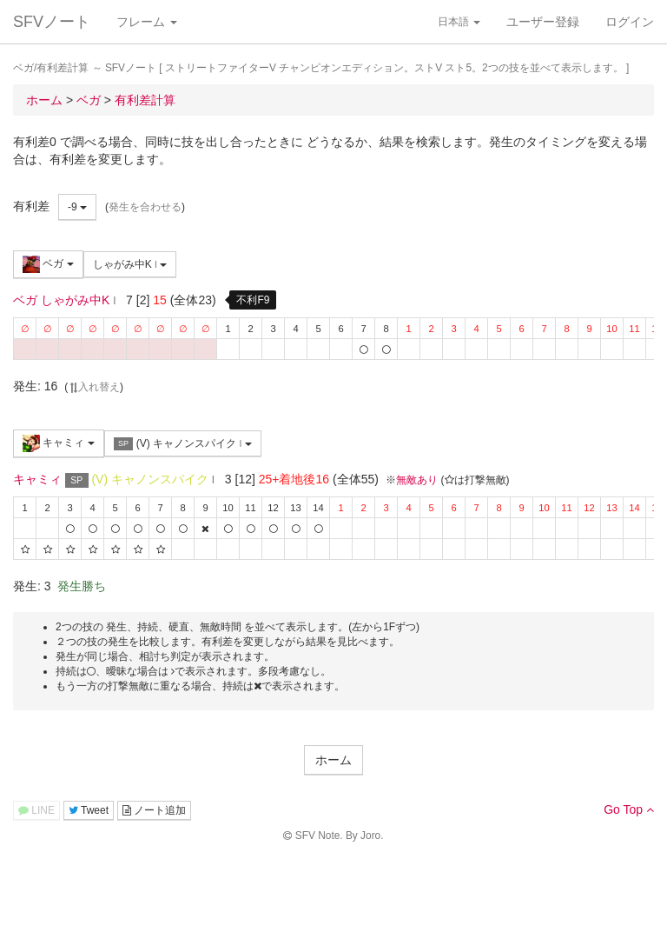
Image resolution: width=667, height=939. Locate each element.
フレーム (146, 22)
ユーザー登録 (542, 22)
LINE (36, 810)
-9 (77, 207)
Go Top (629, 809)
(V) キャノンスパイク (183, 443)
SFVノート (51, 21)
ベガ (48, 264)
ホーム (333, 760)
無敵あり (417, 480)
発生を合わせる (145, 207)
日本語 (459, 22)
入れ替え (94, 387)
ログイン (629, 22)
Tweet (89, 810)
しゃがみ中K (130, 264)
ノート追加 (154, 810)
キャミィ (59, 443)
